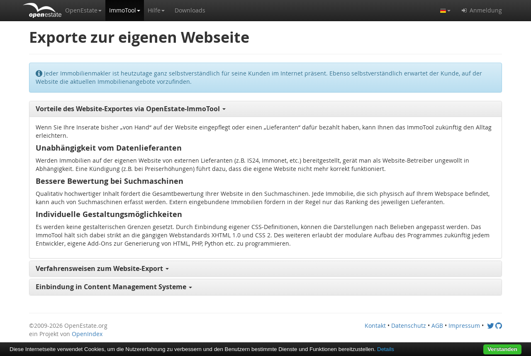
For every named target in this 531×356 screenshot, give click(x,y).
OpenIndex (87, 334)
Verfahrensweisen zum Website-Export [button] (102, 268)
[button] (83, 10)
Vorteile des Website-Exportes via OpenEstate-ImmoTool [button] (131, 108)
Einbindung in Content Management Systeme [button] (114, 286)
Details (385, 349)
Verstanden (502, 349)
